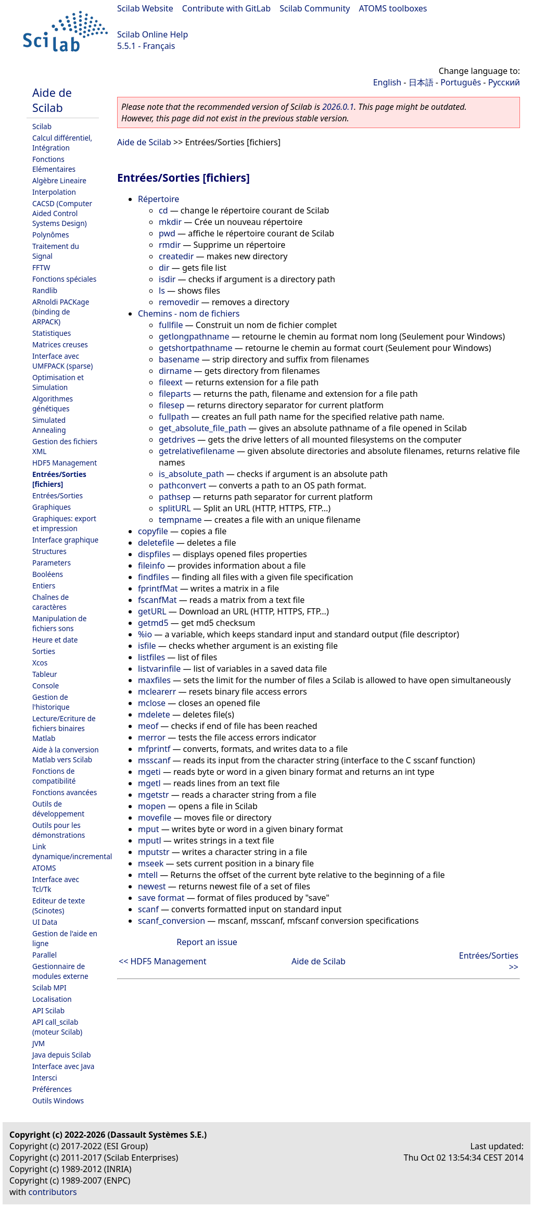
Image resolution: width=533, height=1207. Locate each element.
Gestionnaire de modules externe (60, 971)
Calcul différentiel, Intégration (62, 143)
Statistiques (51, 333)
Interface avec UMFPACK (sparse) (62, 361)
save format (161, 897)
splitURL (175, 508)
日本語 (421, 82)
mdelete (154, 714)
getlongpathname (194, 336)
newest (152, 886)
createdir (176, 256)
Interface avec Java (63, 1066)
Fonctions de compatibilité (53, 776)
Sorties (43, 651)
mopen (152, 806)
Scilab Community (315, 8)
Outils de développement (58, 809)
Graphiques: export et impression (64, 523)
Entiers (43, 585)
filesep (171, 405)
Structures (49, 551)
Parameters (51, 563)
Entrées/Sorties (57, 495)
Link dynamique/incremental (72, 851)
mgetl (149, 783)
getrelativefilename (197, 451)
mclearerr (157, 691)
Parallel (44, 955)
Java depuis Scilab (61, 1055)
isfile (147, 645)
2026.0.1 (338, 106)
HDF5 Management (64, 463)
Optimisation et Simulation (58, 382)
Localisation (52, 999)
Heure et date (55, 640)
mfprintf (154, 749)
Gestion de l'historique (51, 702)
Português (460, 82)
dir (164, 267)
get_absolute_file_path (202, 428)
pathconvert (182, 485)
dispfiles (154, 554)
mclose (152, 703)
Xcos (39, 663)
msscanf (154, 760)
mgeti (149, 771)
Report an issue (206, 942)
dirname (175, 370)
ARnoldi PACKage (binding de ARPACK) (60, 311)
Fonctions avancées (64, 792)
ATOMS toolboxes (393, 8)
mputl (149, 840)
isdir (167, 279)
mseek (150, 863)
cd (163, 210)
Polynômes (50, 235)
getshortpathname (196, 348)
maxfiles (154, 680)
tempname (180, 519)
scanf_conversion (171, 920)
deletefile (156, 542)
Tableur (44, 674)
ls (162, 290)
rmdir (170, 244)
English (387, 82)
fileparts (175, 393)
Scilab (42, 126)
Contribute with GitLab (226, 8)
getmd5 (153, 622)
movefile (154, 817)
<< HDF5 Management (162, 961)
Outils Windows (58, 1100)
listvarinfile (159, 668)
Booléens (47, 574)
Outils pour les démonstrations (58, 830)
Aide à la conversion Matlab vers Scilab (65, 754)
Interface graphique (65, 540)
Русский (504, 82)
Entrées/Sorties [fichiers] (59, 479)
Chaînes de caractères (50, 602)
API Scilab (48, 1010)
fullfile (171, 325)
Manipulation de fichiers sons (59, 623)
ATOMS (44, 868)
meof (148, 726)
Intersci (44, 1078)
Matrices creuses (60, 344)
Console (45, 685)
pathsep (175, 496)
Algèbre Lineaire (59, 180)
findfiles (153, 577)
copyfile (153, 531)
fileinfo (151, 565)
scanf (148, 909)
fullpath (174, 416)
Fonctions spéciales (64, 279)
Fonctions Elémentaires (53, 164)
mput (148, 829)
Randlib (44, 290)
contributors (53, 1192)
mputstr (154, 852)
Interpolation (54, 192)
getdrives (177, 439)
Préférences (52, 1089)
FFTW (41, 267)
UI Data (44, 922)
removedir (179, 302)
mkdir (170, 222)
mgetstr (153, 794)
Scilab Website (145, 8)
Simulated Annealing (49, 425)
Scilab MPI (49, 987)
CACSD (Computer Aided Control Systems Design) (62, 213)
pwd (167, 233)
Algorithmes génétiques (52, 403)
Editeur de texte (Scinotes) (58, 905)
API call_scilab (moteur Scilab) (57, 1027)
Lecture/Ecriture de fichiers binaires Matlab (64, 728)
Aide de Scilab (52, 100)
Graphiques (51, 507)
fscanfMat (157, 600)
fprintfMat (158, 588)
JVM (38, 1043)
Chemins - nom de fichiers (188, 313)
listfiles (151, 657)
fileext (171, 382)
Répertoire (158, 199)
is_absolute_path (191, 474)
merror (152, 737)
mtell (148, 875)
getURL (152, 611)
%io (145, 634)
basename (179, 359)
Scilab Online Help (152, 34)
